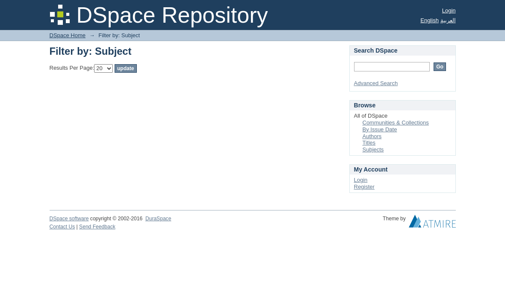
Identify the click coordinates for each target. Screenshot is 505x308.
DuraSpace (158, 219)
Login (449, 10)
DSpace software (69, 219)
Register (364, 187)
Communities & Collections (396, 122)
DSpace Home (68, 35)
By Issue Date (380, 129)
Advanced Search (376, 83)
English (429, 20)
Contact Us (62, 227)
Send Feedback (97, 227)
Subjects (373, 149)
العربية (448, 20)
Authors (372, 136)
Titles (369, 142)
